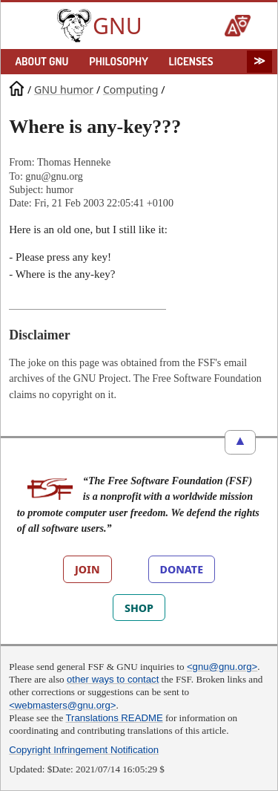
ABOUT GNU (41, 61)
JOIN (87, 568)
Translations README (114, 717)
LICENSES (191, 61)
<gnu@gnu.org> (222, 666)
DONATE (181, 568)
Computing (131, 89)
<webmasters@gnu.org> (62, 705)
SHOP (139, 607)
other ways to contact (113, 679)
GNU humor (63, 89)
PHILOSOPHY (118, 61)
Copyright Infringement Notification (84, 749)
